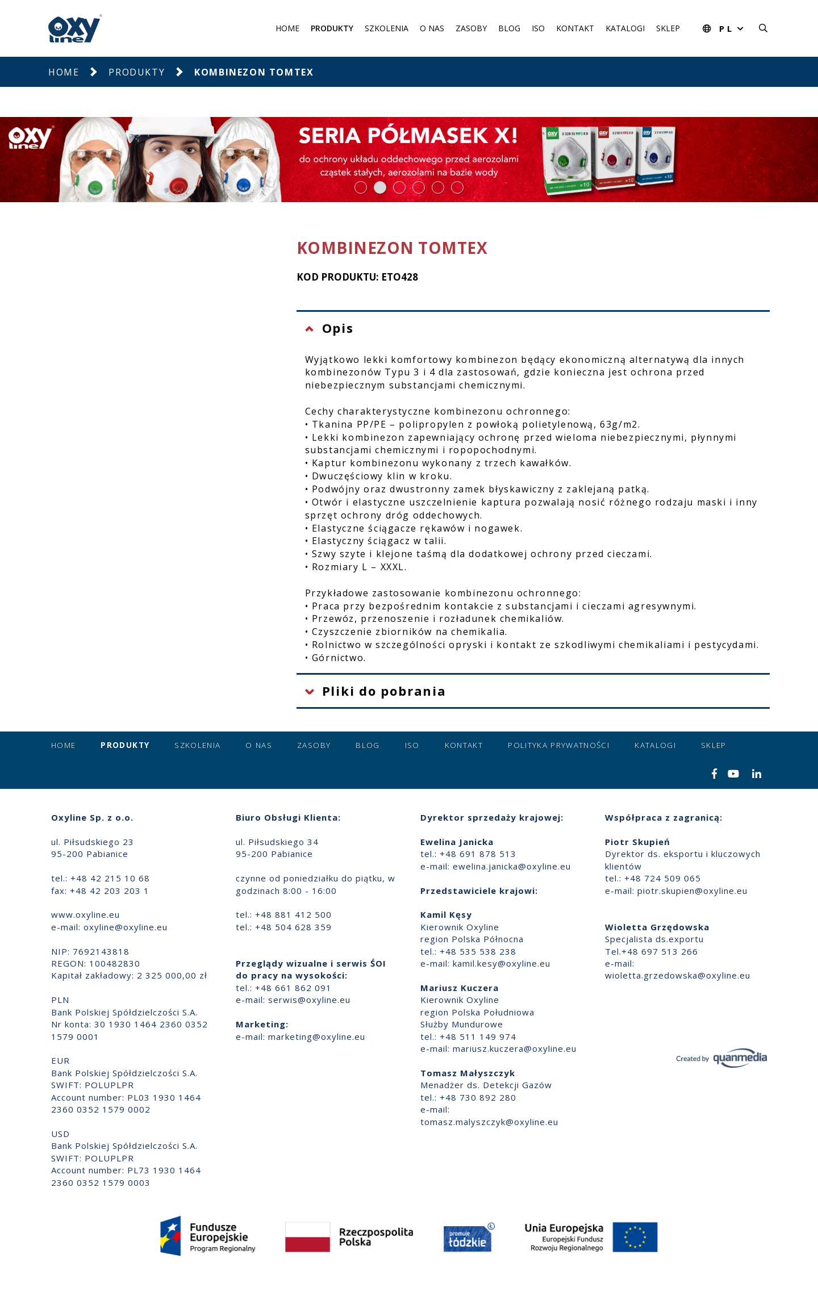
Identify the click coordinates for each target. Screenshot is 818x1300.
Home (287, 28)
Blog (509, 28)
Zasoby (471, 28)
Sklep (668, 28)
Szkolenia (386, 28)
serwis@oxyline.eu (309, 999)
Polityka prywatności (559, 745)
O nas (432, 28)
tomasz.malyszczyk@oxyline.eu (489, 1121)
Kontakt (575, 28)
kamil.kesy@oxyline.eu (501, 963)
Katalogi (625, 28)
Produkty (332, 28)
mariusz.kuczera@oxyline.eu (515, 1048)
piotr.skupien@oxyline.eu (692, 890)
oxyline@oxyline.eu (126, 927)
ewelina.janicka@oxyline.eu (512, 866)
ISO (538, 28)
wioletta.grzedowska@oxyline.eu (677, 975)
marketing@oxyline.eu (316, 1036)
